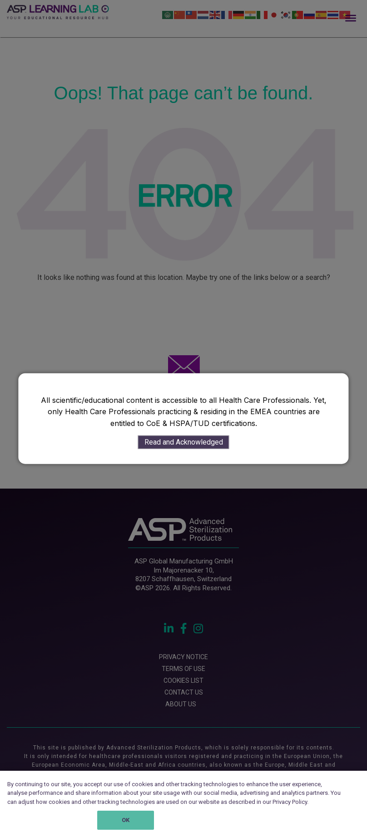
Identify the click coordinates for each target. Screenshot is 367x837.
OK (125, 820)
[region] (183, 804)
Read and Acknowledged (183, 442)
